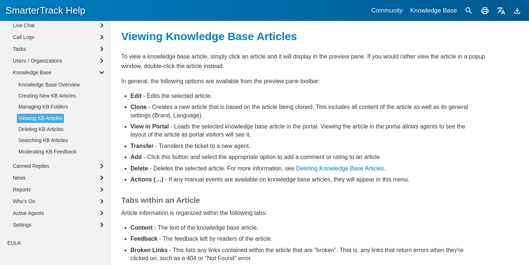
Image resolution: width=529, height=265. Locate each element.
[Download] (517, 10)
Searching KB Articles (43, 165)
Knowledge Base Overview (49, 109)
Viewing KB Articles (40, 143)
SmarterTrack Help (45, 10)
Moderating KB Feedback (47, 176)
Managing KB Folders (43, 131)
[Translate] (501, 10)
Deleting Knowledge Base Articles (340, 168)
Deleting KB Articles (41, 154)
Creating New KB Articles (47, 120)
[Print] (485, 10)
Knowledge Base (433, 10)
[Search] (469, 10)
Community (387, 10)
